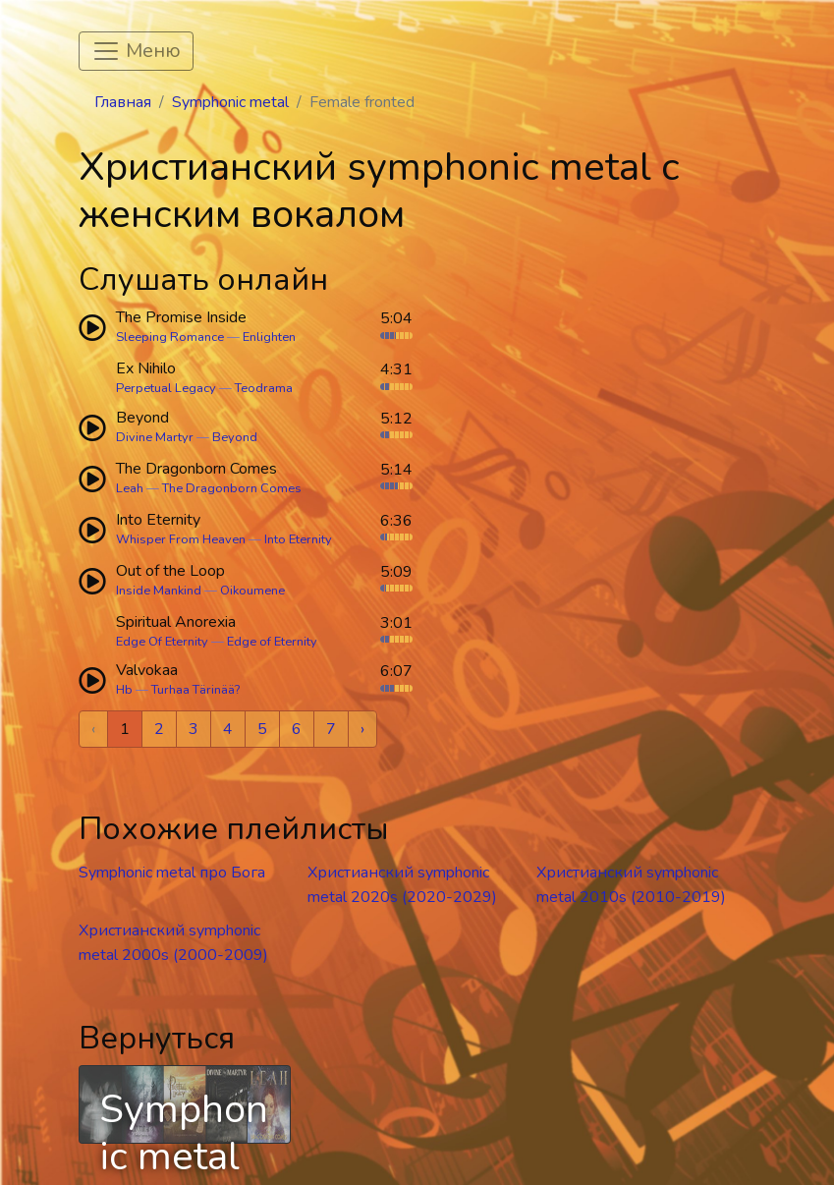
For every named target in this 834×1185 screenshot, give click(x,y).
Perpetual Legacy (166, 388)
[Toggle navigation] (136, 51)
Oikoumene (252, 590)
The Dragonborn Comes (232, 488)
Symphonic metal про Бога (172, 872)
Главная (122, 102)
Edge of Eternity (272, 641)
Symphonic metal (230, 102)
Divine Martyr (155, 437)
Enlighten (269, 337)
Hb (124, 690)
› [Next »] (362, 729)
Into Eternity (298, 539)
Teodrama (264, 388)
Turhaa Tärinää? (195, 690)
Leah (129, 488)
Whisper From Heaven (181, 539)
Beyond (234, 437)
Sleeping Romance (170, 337)
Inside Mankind (158, 590)
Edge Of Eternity (162, 641)
